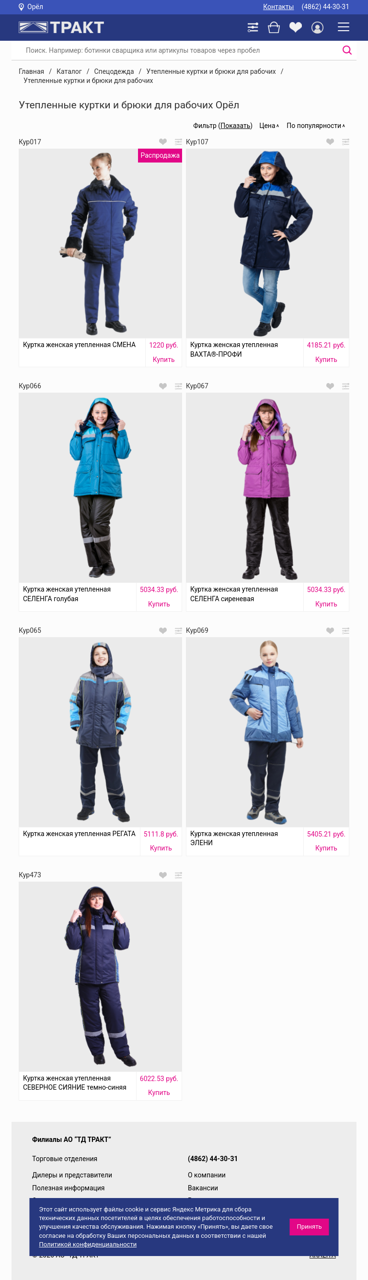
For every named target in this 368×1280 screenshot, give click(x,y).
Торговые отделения (64, 1159)
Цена (267, 125)
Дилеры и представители (72, 1175)
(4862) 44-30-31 (325, 7)
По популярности (314, 125)
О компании (207, 1175)
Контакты (278, 7)
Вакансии (203, 1188)
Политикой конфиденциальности (88, 1244)
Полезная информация (68, 1188)
